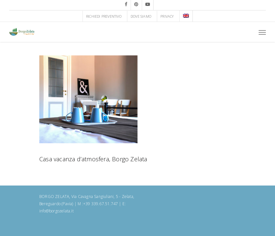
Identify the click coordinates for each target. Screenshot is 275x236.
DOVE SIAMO (141, 16)
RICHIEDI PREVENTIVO (103, 16)
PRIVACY (167, 16)
